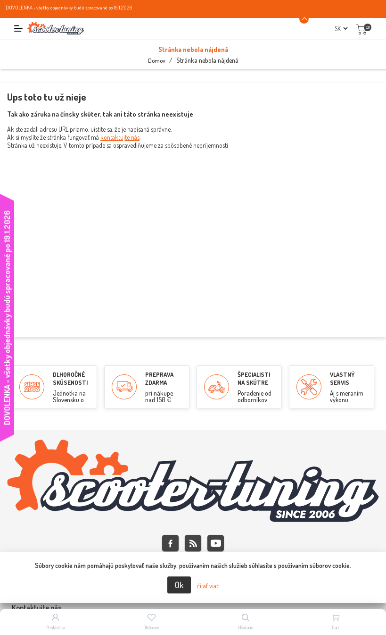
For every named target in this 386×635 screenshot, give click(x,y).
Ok (179, 585)
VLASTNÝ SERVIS (342, 378)
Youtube (215, 543)
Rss (193, 543)
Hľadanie (246, 627)
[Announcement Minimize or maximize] (304, 19)
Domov (156, 60)
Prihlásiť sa (55, 627)
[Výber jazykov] (341, 28)
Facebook (170, 543)
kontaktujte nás (120, 137)
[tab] (193, 608)
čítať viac (208, 586)
